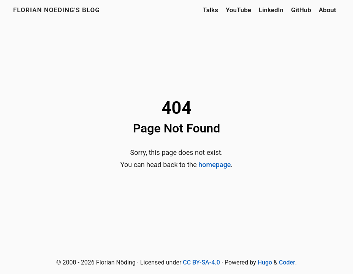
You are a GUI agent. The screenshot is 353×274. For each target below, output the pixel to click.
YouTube (238, 10)
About (327, 10)
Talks (210, 10)
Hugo (265, 262)
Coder (287, 262)
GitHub (301, 10)
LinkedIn (271, 10)
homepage (214, 165)
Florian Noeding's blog (56, 10)
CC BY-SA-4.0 (201, 262)
